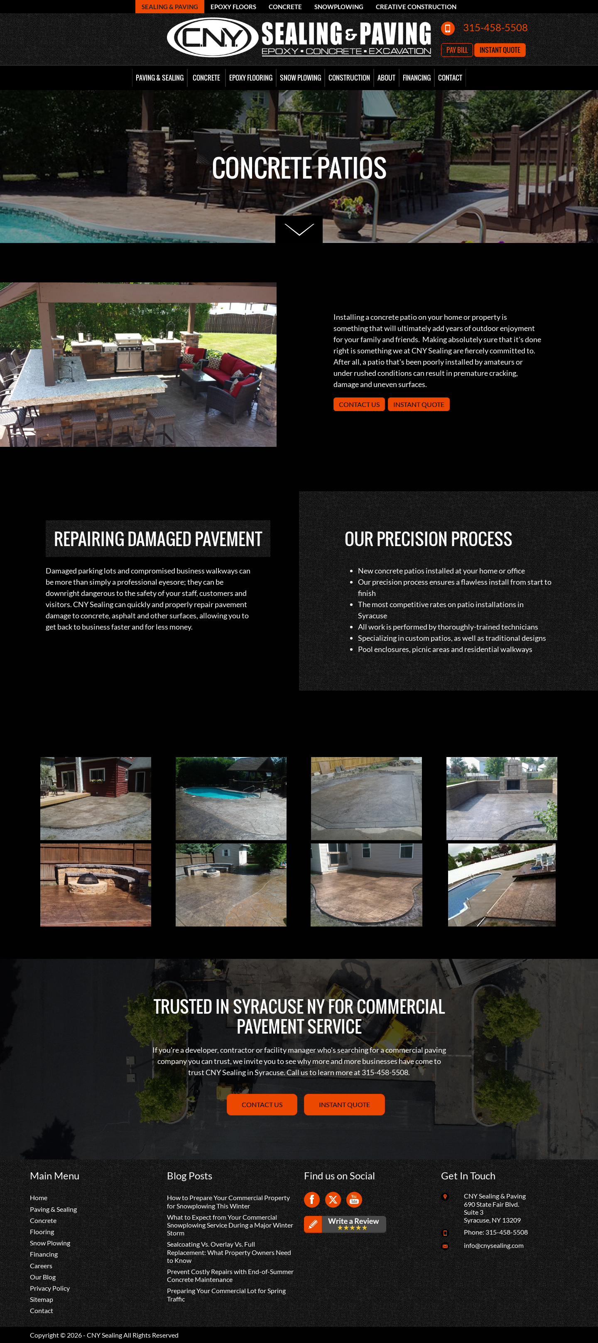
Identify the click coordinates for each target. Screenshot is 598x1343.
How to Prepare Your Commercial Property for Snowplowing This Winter (228, 1201)
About (386, 78)
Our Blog (43, 1277)
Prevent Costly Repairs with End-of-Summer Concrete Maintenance (230, 1275)
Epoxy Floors (233, 6)
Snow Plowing (300, 78)
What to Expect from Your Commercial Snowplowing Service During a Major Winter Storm (230, 1225)
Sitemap (41, 1299)
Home (38, 1197)
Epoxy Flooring (250, 78)
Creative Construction (416, 6)
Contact (450, 78)
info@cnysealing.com (494, 1245)
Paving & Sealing (160, 78)
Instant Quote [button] (500, 50)
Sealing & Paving (170, 6)
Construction (349, 78)
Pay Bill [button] (457, 50)
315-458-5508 (495, 27)
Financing (417, 78)
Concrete (285, 6)
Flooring (42, 1231)
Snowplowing (338, 6)
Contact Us (359, 404)
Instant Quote (418, 404)
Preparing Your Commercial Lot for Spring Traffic (226, 1294)
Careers (41, 1265)
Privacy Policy (50, 1288)
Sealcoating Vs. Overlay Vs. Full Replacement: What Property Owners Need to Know (229, 1252)
